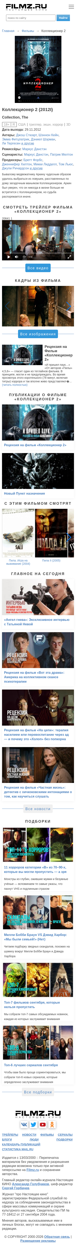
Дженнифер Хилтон (17, 164)
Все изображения (38, 334)
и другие (27, 143)
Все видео (37, 268)
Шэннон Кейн (49, 135)
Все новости (38, 809)
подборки (64, 1139)
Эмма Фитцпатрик (15, 139)
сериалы (65, 1134)
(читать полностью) (15, 384)
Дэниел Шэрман (43, 139)
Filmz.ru (33, 1170)
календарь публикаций (21, 1144)
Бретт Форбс (32, 160)
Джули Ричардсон (15, 168)
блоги (7, 1139)
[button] (68, 306)
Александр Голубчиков (30, 1184)
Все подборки (38, 1092)
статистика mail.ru (17, 1149)
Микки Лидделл (45, 164)
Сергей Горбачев (15, 1188)
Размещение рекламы (38, 1241)
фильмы (47, 1134)
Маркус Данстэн (34, 149)
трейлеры (10, 1134)
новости (29, 1134)
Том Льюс (66, 164)
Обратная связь (57, 1236)
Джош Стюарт (26, 135)
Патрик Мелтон (61, 154)
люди (34, 1139)
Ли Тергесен (11, 143)
